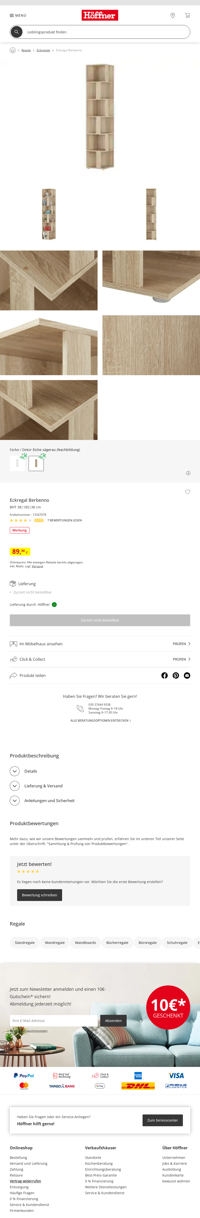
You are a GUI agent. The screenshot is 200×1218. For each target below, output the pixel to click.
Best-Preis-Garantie (101, 1175)
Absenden (113, 1020)
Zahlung (16, 1169)
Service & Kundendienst (29, 1204)
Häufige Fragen (22, 1193)
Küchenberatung (99, 1163)
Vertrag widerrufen (25, 1181)
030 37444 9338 (100, 704)
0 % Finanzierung (24, 1198)
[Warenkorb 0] (187, 15)
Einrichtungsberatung (103, 1169)
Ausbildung (171, 1169)
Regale (17, 923)
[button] (15, 15)
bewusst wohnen (176, 1181)
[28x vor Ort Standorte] (173, 15)
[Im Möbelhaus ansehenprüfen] (100, 644)
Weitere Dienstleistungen (106, 1187)
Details (30, 771)
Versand (37, 566)
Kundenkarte (173, 1175)
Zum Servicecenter (162, 1120)
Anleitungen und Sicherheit (49, 800)
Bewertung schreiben (39, 895)
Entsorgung (19, 1187)
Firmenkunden (22, 1210)
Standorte (93, 1157)
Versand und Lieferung (28, 1163)
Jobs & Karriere (174, 1163)
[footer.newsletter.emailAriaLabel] (54, 1021)
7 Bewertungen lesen (64, 520)
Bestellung (18, 1157)
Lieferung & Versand (43, 786)
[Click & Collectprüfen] (100, 659)
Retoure (16, 1175)
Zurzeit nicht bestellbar (100, 620)
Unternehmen (173, 1157)
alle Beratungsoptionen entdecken (99, 720)
